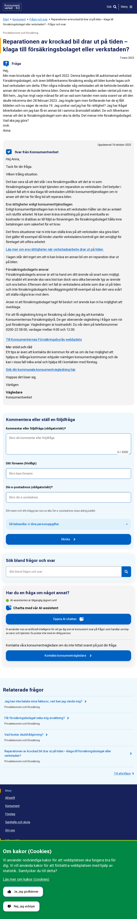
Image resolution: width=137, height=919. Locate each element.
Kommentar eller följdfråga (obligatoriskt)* (36, 428)
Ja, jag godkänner (23, 891)
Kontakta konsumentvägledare (68, 655)
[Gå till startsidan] (12, 7)
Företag (10, 814)
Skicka (68, 539)
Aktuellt (10, 798)
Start (6, 19)
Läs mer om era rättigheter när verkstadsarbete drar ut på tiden (55, 249)
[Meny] (126, 7)
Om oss (10, 830)
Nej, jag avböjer (21, 906)
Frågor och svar (39, 19)
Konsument (19, 19)
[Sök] (111, 7)
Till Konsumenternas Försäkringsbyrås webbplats (44, 339)
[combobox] (64, 571)
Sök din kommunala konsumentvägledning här (41, 370)
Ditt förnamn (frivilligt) (21, 463)
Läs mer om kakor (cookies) (26, 879)
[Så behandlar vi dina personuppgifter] (68, 524)
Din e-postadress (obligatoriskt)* (29, 487)
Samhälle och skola (17, 822)
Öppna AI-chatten (68, 619)
